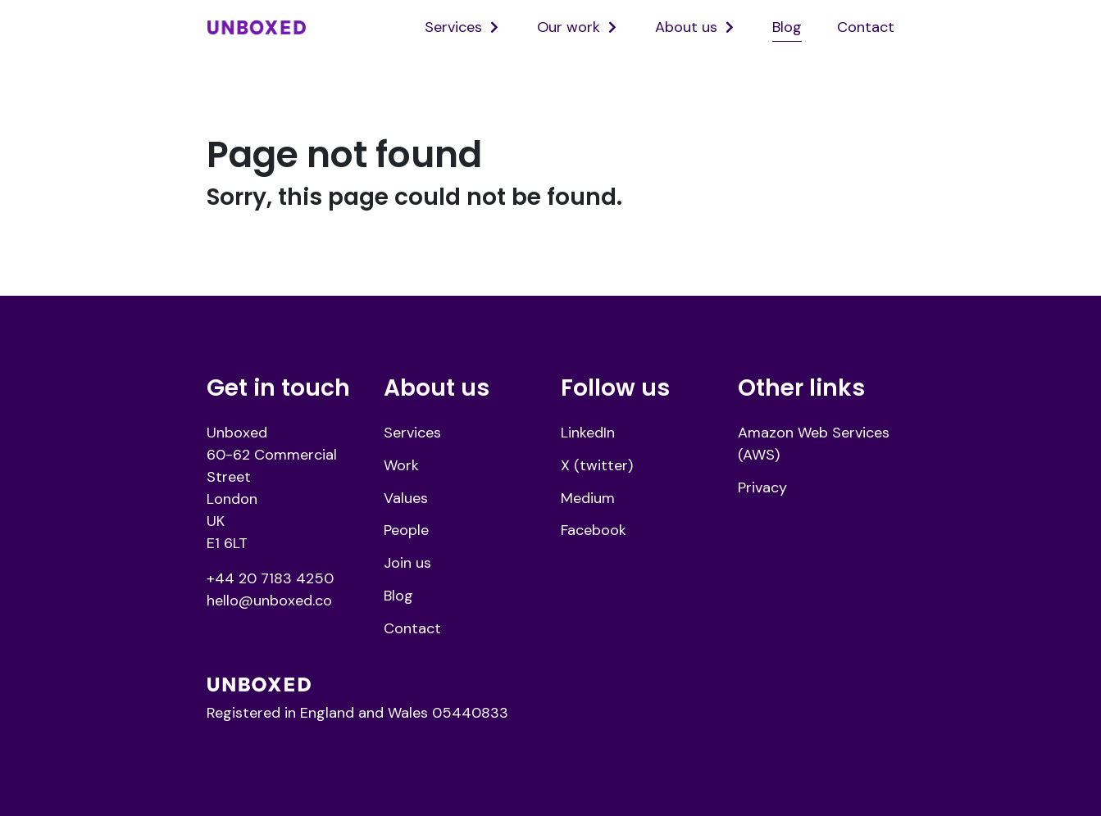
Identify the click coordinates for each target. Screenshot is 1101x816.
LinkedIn (588, 432)
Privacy (762, 487)
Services (453, 27)
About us (686, 27)
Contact (865, 27)
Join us (407, 563)
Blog (787, 27)
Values (406, 498)
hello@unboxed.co (269, 600)
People (406, 530)
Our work (568, 27)
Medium (588, 498)
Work (401, 465)
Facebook (593, 530)
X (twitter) (597, 465)
